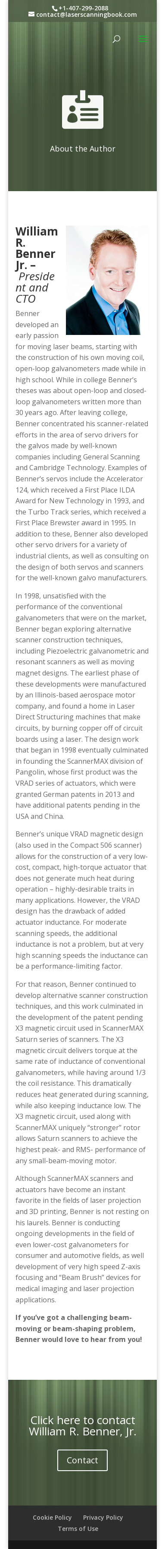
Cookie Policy (52, 1517)
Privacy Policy (103, 1517)
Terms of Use (78, 1528)
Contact (82, 1460)
